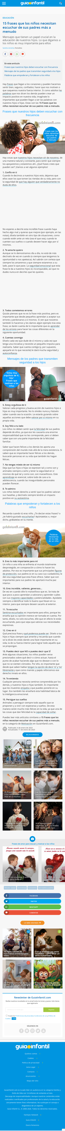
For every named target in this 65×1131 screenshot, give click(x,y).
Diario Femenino (32, 1125)
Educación (8, 17)
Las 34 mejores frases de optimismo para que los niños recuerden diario (46, 763)
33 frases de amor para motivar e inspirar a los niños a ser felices (14, 825)
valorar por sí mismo (42, 417)
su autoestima (21, 498)
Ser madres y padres (46, 888)
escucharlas (28, 516)
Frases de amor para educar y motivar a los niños (33, 844)
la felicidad (39, 429)
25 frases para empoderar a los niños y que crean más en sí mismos (16, 794)
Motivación (26, 723)
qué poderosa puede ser (36, 633)
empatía (25, 687)
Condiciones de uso (40, 1016)
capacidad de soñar (46, 712)
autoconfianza (10, 353)
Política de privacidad (31, 1063)
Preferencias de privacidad (24, 1016)
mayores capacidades (22, 597)
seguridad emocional (40, 265)
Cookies (31, 1058)
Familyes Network (31, 1115)
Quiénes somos (31, 1053)
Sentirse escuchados (13, 612)
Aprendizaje (22, 888)
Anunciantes (31, 1076)
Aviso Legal (30, 1067)
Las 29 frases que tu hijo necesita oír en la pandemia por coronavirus (47, 794)
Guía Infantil (31, 1120)
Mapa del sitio (32, 1081)
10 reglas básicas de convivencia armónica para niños (16, 953)
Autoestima (32, 888)
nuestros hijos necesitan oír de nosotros (38, 157)
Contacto (30, 1072)
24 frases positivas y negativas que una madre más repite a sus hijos (47, 825)
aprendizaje (8, 477)
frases (10, 84)
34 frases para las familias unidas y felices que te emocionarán (16, 763)
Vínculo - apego (10, 888)
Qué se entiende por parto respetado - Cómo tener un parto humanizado (47, 953)
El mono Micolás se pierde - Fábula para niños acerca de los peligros (47, 985)
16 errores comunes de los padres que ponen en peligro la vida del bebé (17, 985)
